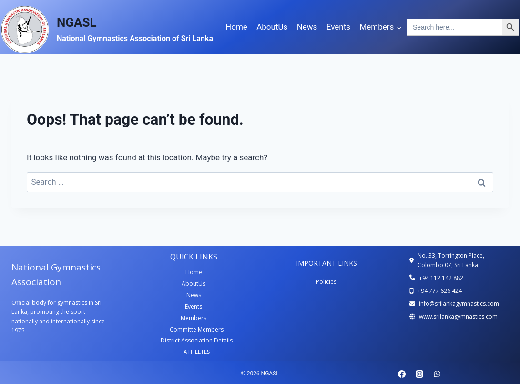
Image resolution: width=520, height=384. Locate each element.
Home (236, 26)
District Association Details (197, 340)
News (307, 26)
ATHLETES (197, 352)
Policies (326, 282)
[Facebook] (401, 374)
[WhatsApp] (437, 374)
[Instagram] (419, 374)
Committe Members (197, 329)
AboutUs (271, 26)
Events (338, 26)
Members (193, 318)
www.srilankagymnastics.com (458, 316)
